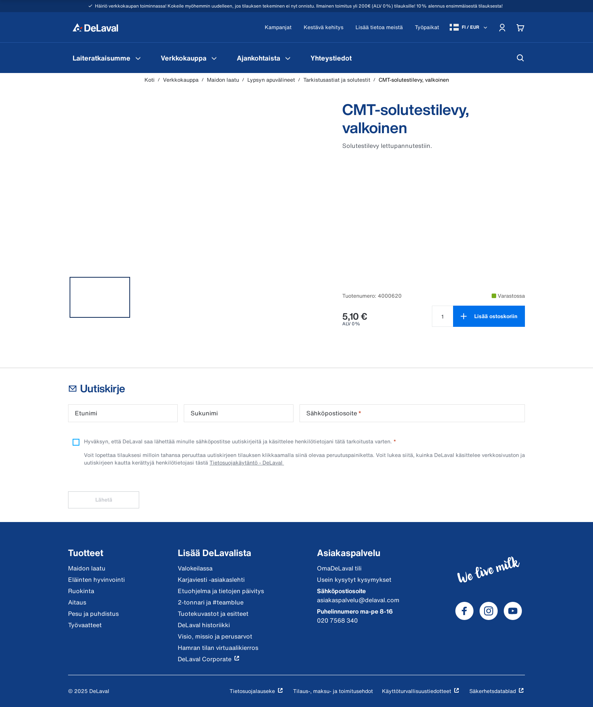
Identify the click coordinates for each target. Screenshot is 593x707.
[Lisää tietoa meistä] (379, 27)
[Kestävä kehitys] (323, 27)
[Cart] (520, 27)
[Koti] (95, 27)
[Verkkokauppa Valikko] (214, 58)
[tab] (100, 297)
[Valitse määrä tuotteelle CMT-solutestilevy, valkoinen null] (442, 316)
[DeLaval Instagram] (489, 611)
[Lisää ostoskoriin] (489, 316)
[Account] (502, 27)
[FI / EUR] (469, 27)
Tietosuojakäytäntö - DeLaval (247, 462)
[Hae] (520, 58)
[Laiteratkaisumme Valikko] (138, 58)
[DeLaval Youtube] (513, 611)
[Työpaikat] (427, 27)
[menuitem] (108, 58)
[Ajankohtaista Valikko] (287, 58)
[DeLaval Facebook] (464, 611)
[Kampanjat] (278, 27)
